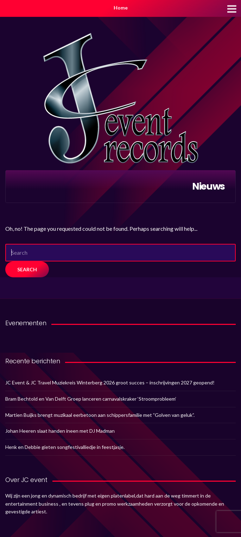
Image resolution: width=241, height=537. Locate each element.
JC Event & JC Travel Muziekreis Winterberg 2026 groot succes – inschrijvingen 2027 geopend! (110, 382)
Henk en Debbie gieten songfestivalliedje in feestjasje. (65, 447)
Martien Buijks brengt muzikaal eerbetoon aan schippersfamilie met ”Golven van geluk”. (100, 415)
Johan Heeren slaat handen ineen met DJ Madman (60, 431)
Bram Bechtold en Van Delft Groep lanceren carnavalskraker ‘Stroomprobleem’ (90, 399)
